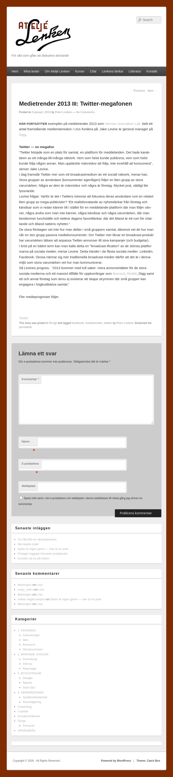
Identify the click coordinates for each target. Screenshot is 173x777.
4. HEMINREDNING (31, 692)
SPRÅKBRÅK (26, 730)
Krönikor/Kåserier (29, 716)
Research (29, 644)
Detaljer (28, 678)
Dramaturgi (30, 659)
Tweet (23, 318)
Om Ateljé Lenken (57, 71)
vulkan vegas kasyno (31, 599)
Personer (29, 725)
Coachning (25, 706)
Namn (28, 443)
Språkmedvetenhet (35, 697)
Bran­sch (119, 273)
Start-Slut (29, 687)
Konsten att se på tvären (33, 558)
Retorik (27, 682)
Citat (93, 71)
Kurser (79, 71)
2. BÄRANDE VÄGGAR (33, 654)
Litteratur (135, 71)
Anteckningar (31, 635)
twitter (108, 323)
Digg (22, 135)
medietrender (93, 323)
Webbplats (28, 486)
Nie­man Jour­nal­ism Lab (123, 124)
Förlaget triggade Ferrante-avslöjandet (42, 553)
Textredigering (32, 702)
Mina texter (31, 71)
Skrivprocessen (33, 649)
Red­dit (132, 273)
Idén (25, 640)
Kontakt (152, 71)
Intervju (27, 663)
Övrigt (53, 323)
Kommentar (30, 379)
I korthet (23, 711)
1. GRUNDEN (27, 630)
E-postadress (30, 465)
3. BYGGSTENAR (29, 673)
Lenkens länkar (112, 71)
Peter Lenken (63, 112)
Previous (137, 90)
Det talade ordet (28, 544)
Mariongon (24, 584)
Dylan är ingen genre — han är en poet (43, 549)
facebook (78, 323)
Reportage (29, 668)
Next (152, 90)
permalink (25, 327)
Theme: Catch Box (148, 760)
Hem (14, 71)
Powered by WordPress (116, 760)
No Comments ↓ (86, 112)
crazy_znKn (25, 589)
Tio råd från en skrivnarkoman (37, 539)
